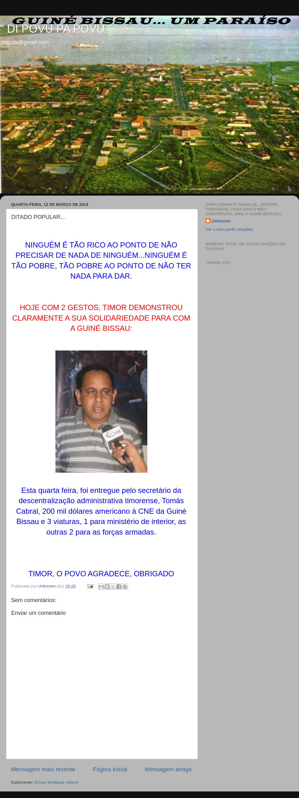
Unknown (221, 221)
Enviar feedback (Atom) (56, 782)
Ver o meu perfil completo (229, 229)
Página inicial (110, 769)
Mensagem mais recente (43, 769)
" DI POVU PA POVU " (56, 28)
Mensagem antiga (168, 769)
